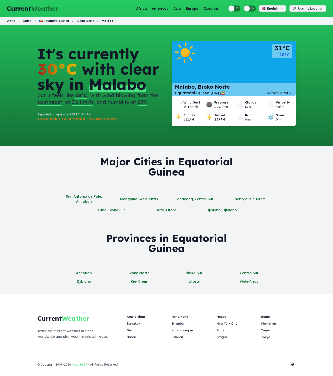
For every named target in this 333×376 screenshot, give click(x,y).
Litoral (194, 281)
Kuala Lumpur (182, 330)
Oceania (210, 8)
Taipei (266, 330)
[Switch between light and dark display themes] (250, 8)
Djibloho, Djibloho (221, 210)
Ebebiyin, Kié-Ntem (249, 199)
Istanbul (178, 323)
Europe (192, 8)
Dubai (131, 337)
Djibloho (84, 281)
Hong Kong (180, 317)
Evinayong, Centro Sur (194, 199)
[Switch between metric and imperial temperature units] (234, 8)
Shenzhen (268, 323)
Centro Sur (249, 273)
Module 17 (79, 364)
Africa (141, 8)
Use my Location (307, 8)
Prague (222, 337)
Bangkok (133, 323)
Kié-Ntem (139, 281)
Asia (177, 8)
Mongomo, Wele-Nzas (139, 199)
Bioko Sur (194, 273)
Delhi (130, 330)
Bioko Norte (139, 273)
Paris (220, 330)
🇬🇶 (54, 21)
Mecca (221, 317)
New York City (226, 323)
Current (33, 8)
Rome (265, 317)
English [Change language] (272, 8)
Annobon (84, 273)
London (177, 337)
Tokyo (265, 337)
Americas (160, 8)
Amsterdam (136, 317)
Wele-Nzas (249, 281)
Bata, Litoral (166, 210)
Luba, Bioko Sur (111, 210)
